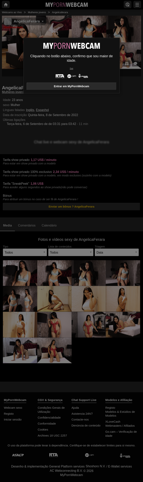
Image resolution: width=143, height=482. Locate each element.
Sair (71, 69)
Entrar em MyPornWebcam (71, 86)
